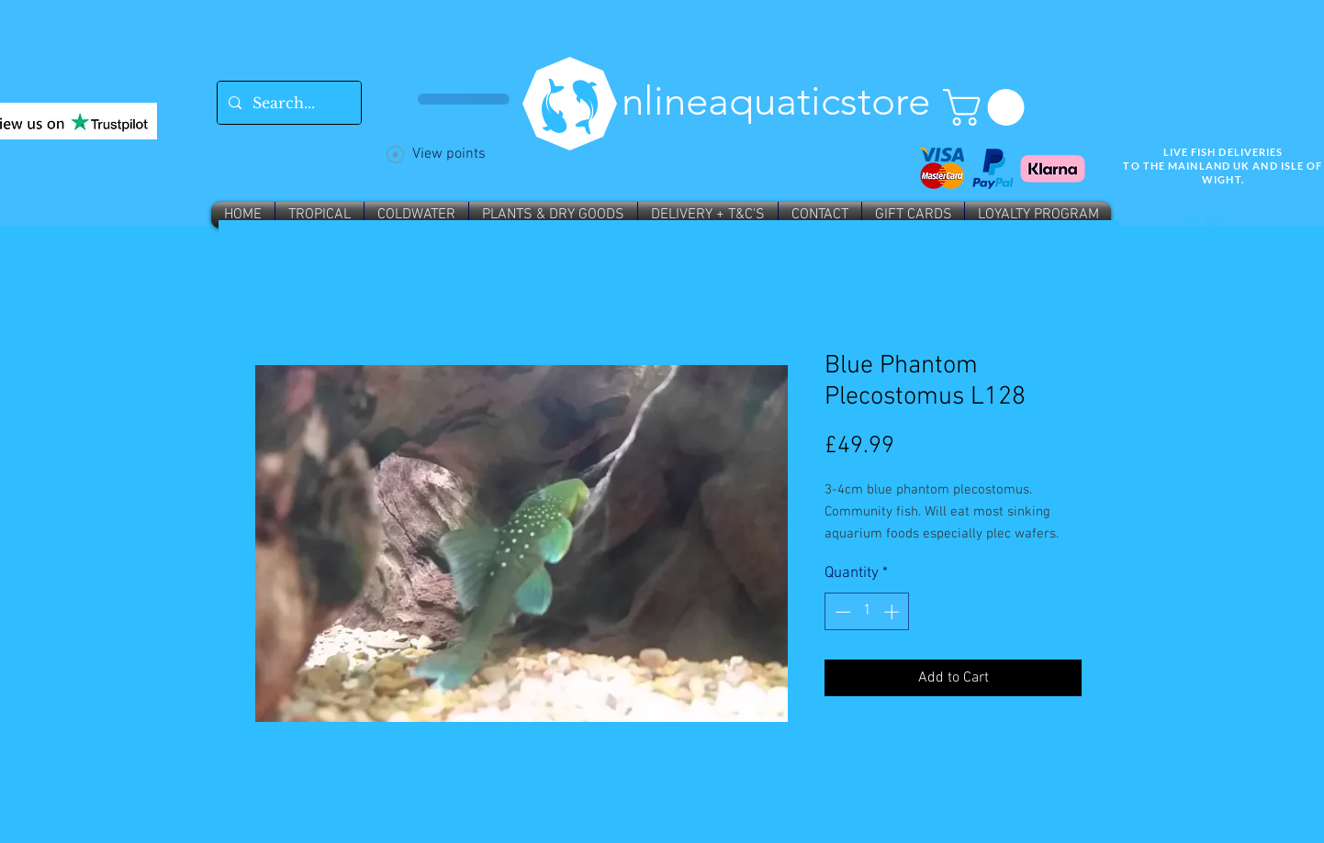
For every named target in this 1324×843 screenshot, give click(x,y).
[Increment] (893, 611)
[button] (988, 107)
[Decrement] (841, 611)
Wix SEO (1203, 222)
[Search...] (287, 103)
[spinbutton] (867, 611)
